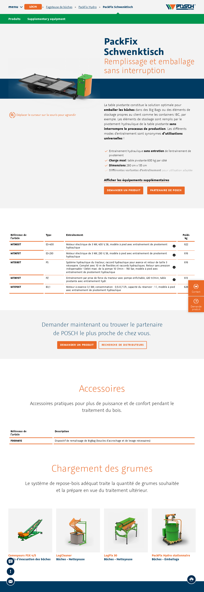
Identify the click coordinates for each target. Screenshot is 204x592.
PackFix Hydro (87, 7)
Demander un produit (123, 190)
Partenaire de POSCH (165, 190)
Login (33, 6)
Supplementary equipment (46, 19)
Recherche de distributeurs (123, 345)
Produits (14, 19)
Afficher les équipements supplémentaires (136, 180)
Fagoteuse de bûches (59, 7)
